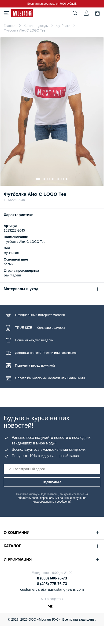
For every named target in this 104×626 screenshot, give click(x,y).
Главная (10, 26)
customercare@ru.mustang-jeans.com (52, 589)
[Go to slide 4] (53, 179)
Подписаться (52, 482)
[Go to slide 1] (38, 179)
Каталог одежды (36, 26)
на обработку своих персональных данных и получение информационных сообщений (53, 498)
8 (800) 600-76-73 (52, 578)
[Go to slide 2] (44, 179)
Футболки (63, 26)
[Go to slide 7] (67, 179)
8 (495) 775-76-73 (52, 584)
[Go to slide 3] (48, 179)
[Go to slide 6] (62, 179)
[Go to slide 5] (58, 179)
